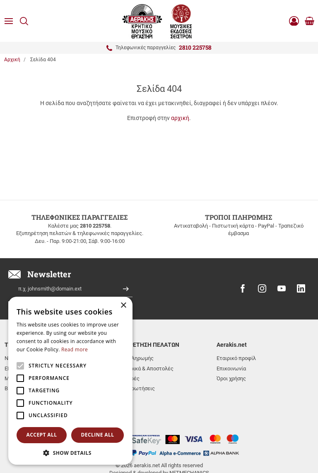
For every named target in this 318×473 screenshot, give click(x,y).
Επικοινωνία (231, 368)
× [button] (123, 306)
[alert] (70, 381)
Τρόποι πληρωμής (132, 358)
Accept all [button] (41, 434)
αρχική (180, 118)
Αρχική (12, 59)
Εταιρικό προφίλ (236, 358)
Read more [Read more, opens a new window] (74, 349)
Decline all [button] (97, 434)
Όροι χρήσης (231, 378)
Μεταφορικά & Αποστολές (142, 368)
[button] (70, 452)
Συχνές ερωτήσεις (133, 388)
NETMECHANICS (189, 441)
